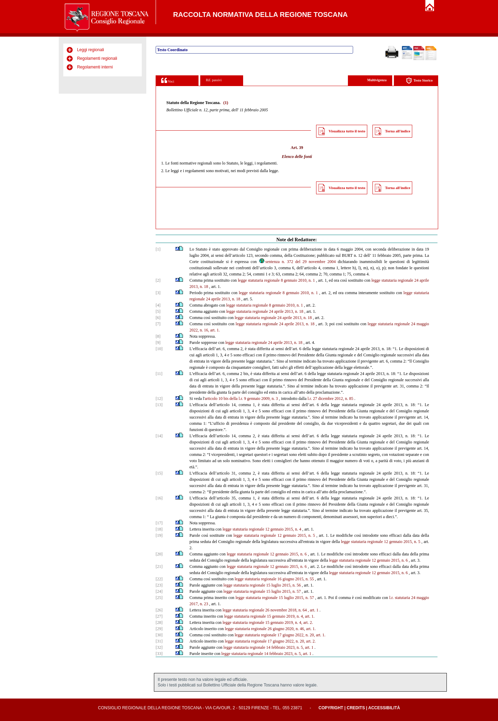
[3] (158, 292)
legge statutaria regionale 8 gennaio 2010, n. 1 (276, 280)
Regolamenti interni (95, 67)
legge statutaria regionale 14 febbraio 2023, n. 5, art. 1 (268, 647)
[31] (159, 641)
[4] (158, 305)
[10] (159, 348)
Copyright (331, 707)
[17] (159, 523)
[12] (159, 398)
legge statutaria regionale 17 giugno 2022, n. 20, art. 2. (270, 641)
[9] (158, 342)
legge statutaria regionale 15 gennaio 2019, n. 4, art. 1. (269, 616)
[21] (159, 566)
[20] (159, 554)
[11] (159, 373)
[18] (159, 529)
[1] (158, 249)
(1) (225, 102)
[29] (159, 628)
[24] (159, 591)
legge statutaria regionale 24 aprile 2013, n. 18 (264, 311)
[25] (159, 597)
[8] (158, 336)
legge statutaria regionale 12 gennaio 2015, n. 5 (274, 535)
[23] (159, 585)
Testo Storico (419, 80)
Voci (167, 80)
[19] (159, 535)
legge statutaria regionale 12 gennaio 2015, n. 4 (261, 529)
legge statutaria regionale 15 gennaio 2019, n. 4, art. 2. (267, 622)
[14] (159, 435)
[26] (159, 610)
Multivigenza (377, 80)
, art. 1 (313, 610)
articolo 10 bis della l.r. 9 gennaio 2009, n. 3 (241, 398)
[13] (159, 404)
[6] (158, 317)
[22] (159, 579)
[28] (159, 622)
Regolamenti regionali (97, 58)
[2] (158, 280)
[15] (159, 473)
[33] (159, 653)
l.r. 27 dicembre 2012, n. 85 (330, 398)
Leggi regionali (90, 49)
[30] (159, 635)
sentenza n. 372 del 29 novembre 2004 (297, 261)
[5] (158, 311)
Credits (356, 707)
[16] (159, 498)
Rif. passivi (214, 80)
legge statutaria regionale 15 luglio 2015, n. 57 (262, 591)
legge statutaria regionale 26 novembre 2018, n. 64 (264, 610)
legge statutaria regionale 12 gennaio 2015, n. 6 (267, 554)
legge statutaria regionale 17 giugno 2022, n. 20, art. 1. (279, 635)
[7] (158, 323)
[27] (159, 616)
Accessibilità (384, 707)
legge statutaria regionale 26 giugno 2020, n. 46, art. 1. (270, 628)
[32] (159, 647)
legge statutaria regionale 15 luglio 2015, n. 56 (262, 585)
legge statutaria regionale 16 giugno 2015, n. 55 (274, 579)
